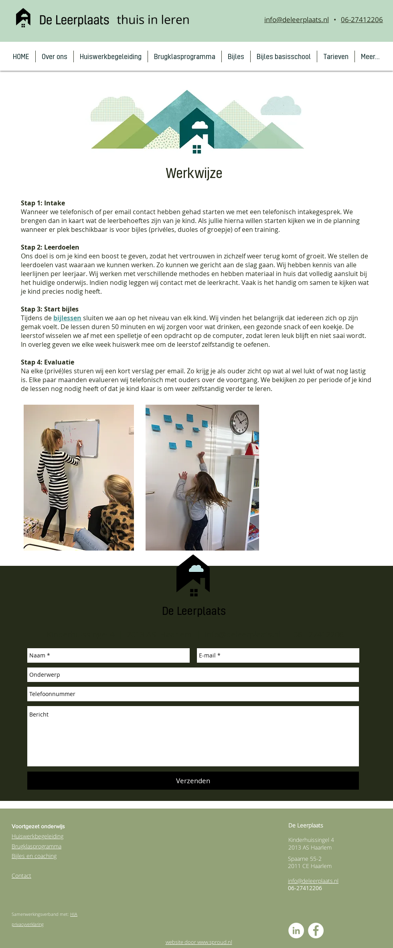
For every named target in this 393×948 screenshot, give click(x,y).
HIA (73, 914)
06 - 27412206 (318, 634)
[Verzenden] (193, 781)
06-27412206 (362, 19)
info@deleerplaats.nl (296, 19)
